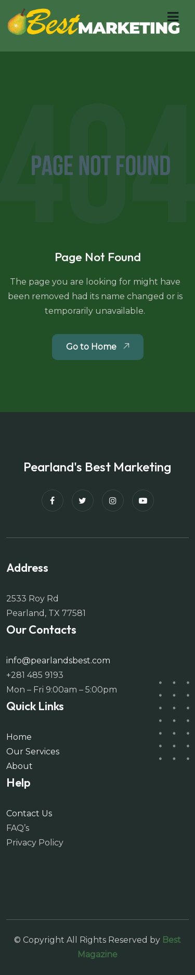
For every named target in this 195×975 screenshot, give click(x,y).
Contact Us (29, 813)
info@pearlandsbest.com (58, 660)
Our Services (32, 751)
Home (19, 737)
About (19, 766)
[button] (172, 16)
